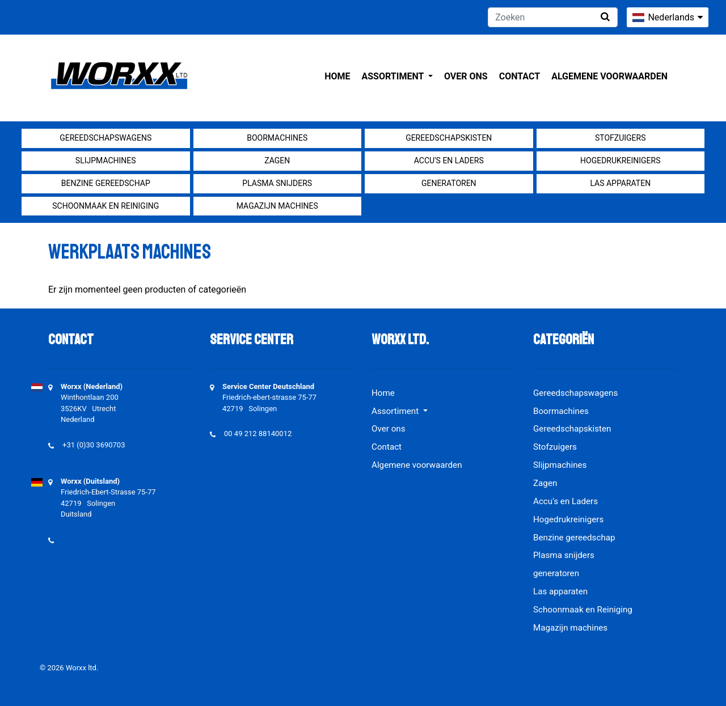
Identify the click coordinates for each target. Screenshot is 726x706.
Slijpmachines (105, 160)
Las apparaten (620, 183)
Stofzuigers (620, 137)
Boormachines (277, 137)
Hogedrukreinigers (620, 160)
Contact (519, 76)
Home (337, 76)
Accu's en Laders (449, 160)
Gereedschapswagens (105, 137)
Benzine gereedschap (105, 183)
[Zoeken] (553, 17)
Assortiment (394, 76)
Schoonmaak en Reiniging (105, 205)
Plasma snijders (277, 183)
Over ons (466, 76)
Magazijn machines (277, 205)
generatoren (448, 183)
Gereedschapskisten (449, 137)
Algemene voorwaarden (609, 76)
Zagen (277, 160)
